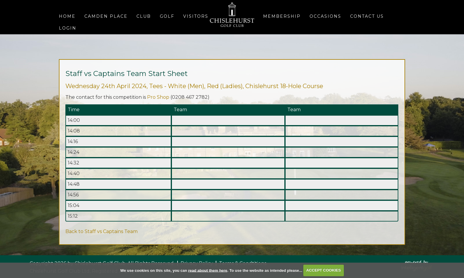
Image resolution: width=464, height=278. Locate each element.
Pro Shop (158, 97)
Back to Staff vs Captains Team (101, 231)
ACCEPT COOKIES (323, 270)
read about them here (207, 270)
